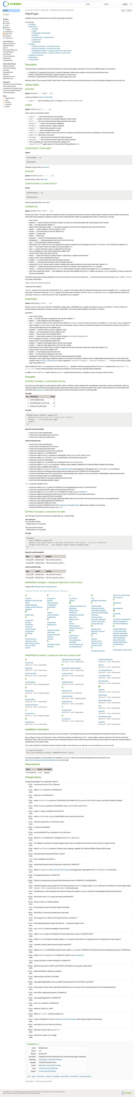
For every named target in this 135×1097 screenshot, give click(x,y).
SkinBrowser (7, 58)
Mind (70, 621)
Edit (123, 10)
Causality (28, 622)
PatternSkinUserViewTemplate (71, 668)
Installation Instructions (36, 55)
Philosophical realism (97, 608)
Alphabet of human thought (33, 600)
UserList (101, 665)
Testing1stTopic (66, 710)
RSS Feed (7, 34)
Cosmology (28, 633)
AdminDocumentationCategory (12, 84)
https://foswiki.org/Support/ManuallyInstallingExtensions (42, 760)
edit (38, 1044)
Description (32, 24)
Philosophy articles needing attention (45, 586)
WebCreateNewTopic (105, 700)
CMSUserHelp (8, 98)
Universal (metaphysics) (120, 623)
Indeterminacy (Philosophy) (99, 613)
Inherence (50, 639)
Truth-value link (117, 597)
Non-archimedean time (76, 644)
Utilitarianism (117, 603)
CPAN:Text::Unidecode (47, 360)
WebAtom (101, 690)
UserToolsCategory (9, 92)
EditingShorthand (8, 46)
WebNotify (101, 722)
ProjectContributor (67, 673)
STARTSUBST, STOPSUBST (41, 33)
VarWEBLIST (83, 492)
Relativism (94, 633)
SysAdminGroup (67, 701)
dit (28, 1076)
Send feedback (35, 1093)
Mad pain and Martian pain (77, 606)
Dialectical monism (31, 641)
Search (6, 27)
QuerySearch (7, 54)
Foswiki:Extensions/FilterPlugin (48, 1068)
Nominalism (72, 642)
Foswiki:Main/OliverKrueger (63, 469)
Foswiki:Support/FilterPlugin (47, 1071)
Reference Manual (8, 66)
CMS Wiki (36, 10)
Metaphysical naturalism (76, 615)
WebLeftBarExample (104, 716)
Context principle (30, 629)
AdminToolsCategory (9, 68)
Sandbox (7, 102)
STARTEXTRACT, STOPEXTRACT (43, 37)
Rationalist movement (98, 631)
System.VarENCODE (45, 97)
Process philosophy (97, 624)
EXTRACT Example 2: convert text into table (46, 48)
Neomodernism (74, 635)
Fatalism (49, 613)
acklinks (57, 1076)
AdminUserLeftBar (31, 673)
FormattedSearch (8, 52)
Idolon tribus (51, 632)
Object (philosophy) (119, 640)
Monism (71, 624)
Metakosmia (73, 613)
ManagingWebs (8, 72)
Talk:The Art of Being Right (121, 595)
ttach (34, 1076)
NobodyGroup (29, 722)
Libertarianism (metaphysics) (122, 619)
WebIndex (101, 711)
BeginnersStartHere (9, 43)
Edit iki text (74, 1076)
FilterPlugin (53, 10)
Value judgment (118, 608)
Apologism (28, 609)
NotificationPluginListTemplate (71, 659)
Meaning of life (73, 610)
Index (6, 25)
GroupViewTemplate (31, 705)
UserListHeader (103, 681)
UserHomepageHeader (105, 659)
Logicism (72, 600)
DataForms (39, 390)
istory (48, 1076)
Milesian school (74, 619)
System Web (44, 10)
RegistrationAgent (44, 684)
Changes (7, 29)
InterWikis (6, 70)
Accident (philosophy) (119, 631)
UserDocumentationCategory (12, 90)
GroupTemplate (30, 699)
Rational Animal (96, 629)
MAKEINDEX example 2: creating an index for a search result (51, 53)
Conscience (28, 627)
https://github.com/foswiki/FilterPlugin (50, 1059)
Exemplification (52, 605)
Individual (50, 637)
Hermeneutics (51, 622)
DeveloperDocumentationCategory (13, 88)
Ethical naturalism (52, 603)
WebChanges (102, 695)
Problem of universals (98, 621)
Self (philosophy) (118, 644)
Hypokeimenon (51, 625)
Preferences (8, 38)
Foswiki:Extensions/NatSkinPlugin (68, 505)
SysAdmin (7, 104)
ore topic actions (85, 1076)
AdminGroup (29, 663)
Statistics (7, 36)
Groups (6, 23)
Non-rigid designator (75, 646)
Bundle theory (29, 615)
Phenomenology (96, 606)
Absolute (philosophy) (119, 629)
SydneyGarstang (67, 696)
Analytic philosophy (31, 605)
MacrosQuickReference (10, 50)
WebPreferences (8, 78)
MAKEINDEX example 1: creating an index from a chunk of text (51, 51)
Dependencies (33, 57)
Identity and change (53, 630)
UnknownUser (69, 10)
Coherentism (29, 625)
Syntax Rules (33, 26)
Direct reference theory (32, 643)
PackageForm (31, 1044)
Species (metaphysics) (120, 621)
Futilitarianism (51, 617)
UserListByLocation (104, 675)
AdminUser (28, 668)
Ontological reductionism (98, 600)
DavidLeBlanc (42, 665)
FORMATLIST (36, 40)
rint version (41, 1076)
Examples (32, 44)
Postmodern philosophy (98, 619)
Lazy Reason (73, 598)
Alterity (27, 603)
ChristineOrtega (30, 682)
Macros (5, 48)
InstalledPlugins (8, 60)
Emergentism (51, 598)
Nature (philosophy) (119, 638)
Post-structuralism (96, 617)
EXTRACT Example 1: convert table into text (46, 46)
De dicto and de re (31, 639)
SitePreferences (67, 691)
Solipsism (94, 639)
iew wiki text (65, 1076)
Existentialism (51, 607)
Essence (50, 600)
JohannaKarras (30, 713)
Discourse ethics (30, 645)
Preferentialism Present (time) (122, 650)
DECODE (35, 29)
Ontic (92, 598)
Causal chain (29, 620)
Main (99, 706)
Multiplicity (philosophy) (120, 635)
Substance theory (96, 645)
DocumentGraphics (9, 56)
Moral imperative (74, 626)
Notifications (8, 32)
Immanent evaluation (53, 634)
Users (6, 21)
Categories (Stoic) (96, 643)
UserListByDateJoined (105, 670)
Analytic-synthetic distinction (34, 607)
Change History (33, 59)
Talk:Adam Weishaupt (98, 651)
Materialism (72, 608)
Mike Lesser (73, 617)
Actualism (28, 598)
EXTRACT (35, 35)
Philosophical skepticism (98, 610)
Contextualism (29, 631)
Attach (129, 10)
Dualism (27, 648)
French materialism (53, 615)
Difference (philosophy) (120, 633)
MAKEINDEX (36, 42)
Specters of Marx (96, 641)
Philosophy (94, 615)
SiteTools (6, 74)
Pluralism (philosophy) (120, 642)
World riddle (116, 614)
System (5, 10)
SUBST (34, 31)
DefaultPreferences (9, 76)
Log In (7, 14)
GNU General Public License (51, 1065)
